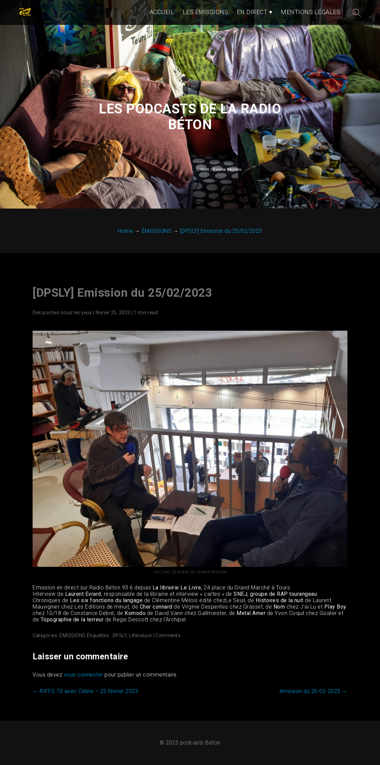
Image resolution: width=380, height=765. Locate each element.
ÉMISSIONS (72, 635)
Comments (167, 635)
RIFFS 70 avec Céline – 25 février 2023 (85, 691)
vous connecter (83, 674)
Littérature (140, 635)
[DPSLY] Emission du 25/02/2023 (122, 293)
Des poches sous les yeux (62, 312)
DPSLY (120, 635)
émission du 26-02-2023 (313, 691)
